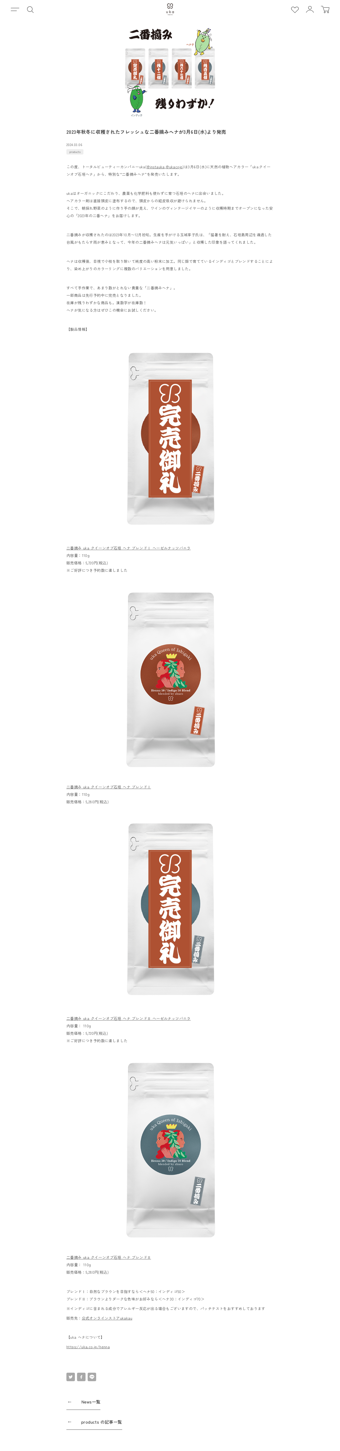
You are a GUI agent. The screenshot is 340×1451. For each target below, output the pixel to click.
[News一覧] (170, 1404)
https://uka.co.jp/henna (88, 1346)
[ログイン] (309, 9)
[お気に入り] (294, 9)
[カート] (325, 9)
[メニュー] (15, 9)
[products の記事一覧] (170, 1424)
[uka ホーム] (170, 9)
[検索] (30, 9)
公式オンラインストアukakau (107, 1318)
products (74, 152)
